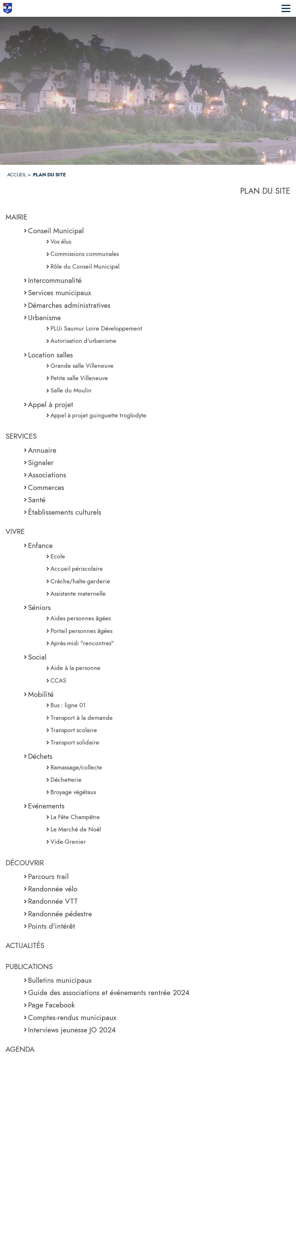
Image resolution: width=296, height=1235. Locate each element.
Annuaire (42, 450)
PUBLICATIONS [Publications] (29, 966)
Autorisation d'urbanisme (83, 340)
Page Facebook (51, 1005)
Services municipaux (59, 292)
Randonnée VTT (53, 901)
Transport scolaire (73, 730)
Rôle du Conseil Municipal (84, 266)
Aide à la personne (75, 667)
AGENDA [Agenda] (20, 1049)
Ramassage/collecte (76, 767)
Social (37, 657)
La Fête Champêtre (75, 817)
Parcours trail (48, 876)
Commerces (46, 487)
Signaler (41, 462)
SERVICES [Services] (21, 436)
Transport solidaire (74, 742)
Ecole (57, 556)
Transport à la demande (81, 717)
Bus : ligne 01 (68, 705)
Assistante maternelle (78, 593)
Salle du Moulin (70, 390)
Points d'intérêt (51, 926)
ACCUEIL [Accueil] (16, 174)
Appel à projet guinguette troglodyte (98, 415)
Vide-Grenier (68, 841)
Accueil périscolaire (76, 568)
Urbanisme (44, 317)
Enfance (40, 545)
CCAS (58, 680)
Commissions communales (84, 253)
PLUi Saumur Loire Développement (96, 328)
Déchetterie (66, 779)
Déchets (40, 756)
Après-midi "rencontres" (82, 643)
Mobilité (41, 694)
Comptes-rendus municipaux (72, 1017)
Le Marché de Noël (75, 829)
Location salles (50, 355)
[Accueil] (7, 8)
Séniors (39, 607)
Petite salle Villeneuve (79, 378)
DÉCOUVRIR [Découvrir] (25, 863)
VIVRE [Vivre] (15, 531)
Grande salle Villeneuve (82, 365)
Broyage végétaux (73, 792)
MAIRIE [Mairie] (16, 217)
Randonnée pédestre (60, 914)
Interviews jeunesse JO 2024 (72, 1030)
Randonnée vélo (52, 889)
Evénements (46, 806)
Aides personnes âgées (80, 618)
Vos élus (60, 241)
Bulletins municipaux (60, 980)
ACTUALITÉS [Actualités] (25, 945)
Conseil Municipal (56, 230)
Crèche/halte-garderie (80, 581)
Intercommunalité (55, 280)
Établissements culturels (64, 512)
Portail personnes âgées (81, 630)
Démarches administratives (69, 305)
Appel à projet (50, 404)
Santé (36, 500)
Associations (47, 475)
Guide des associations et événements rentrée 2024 (108, 992)
